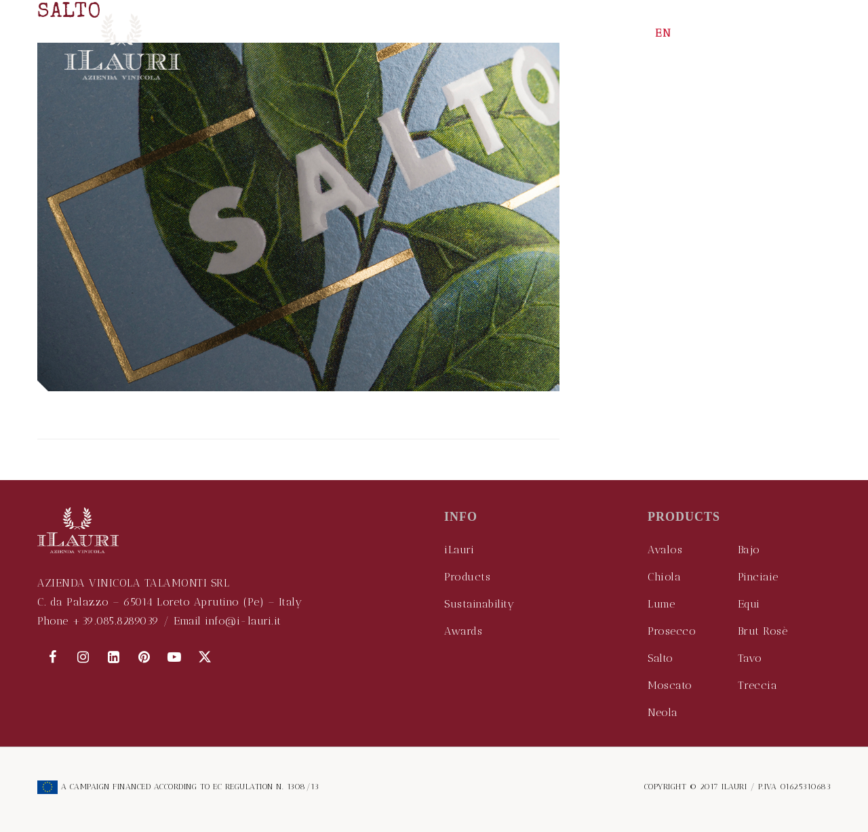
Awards (463, 631)
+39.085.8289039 (115, 620)
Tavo (750, 658)
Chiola (664, 576)
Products (467, 576)
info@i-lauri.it (243, 620)
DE (749, 32)
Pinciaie (758, 576)
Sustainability (479, 603)
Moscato (670, 685)
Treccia (758, 685)
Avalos (665, 549)
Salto (660, 658)
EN (663, 32)
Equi (749, 603)
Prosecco (672, 631)
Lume (661, 603)
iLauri (459, 549)
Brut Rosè (763, 631)
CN (719, 32)
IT (691, 32)
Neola (663, 712)
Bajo (749, 549)
